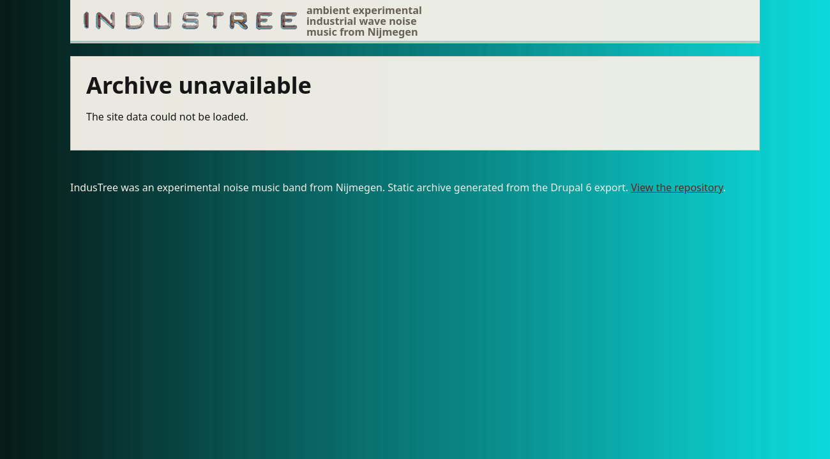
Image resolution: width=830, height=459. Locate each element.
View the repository (677, 187)
